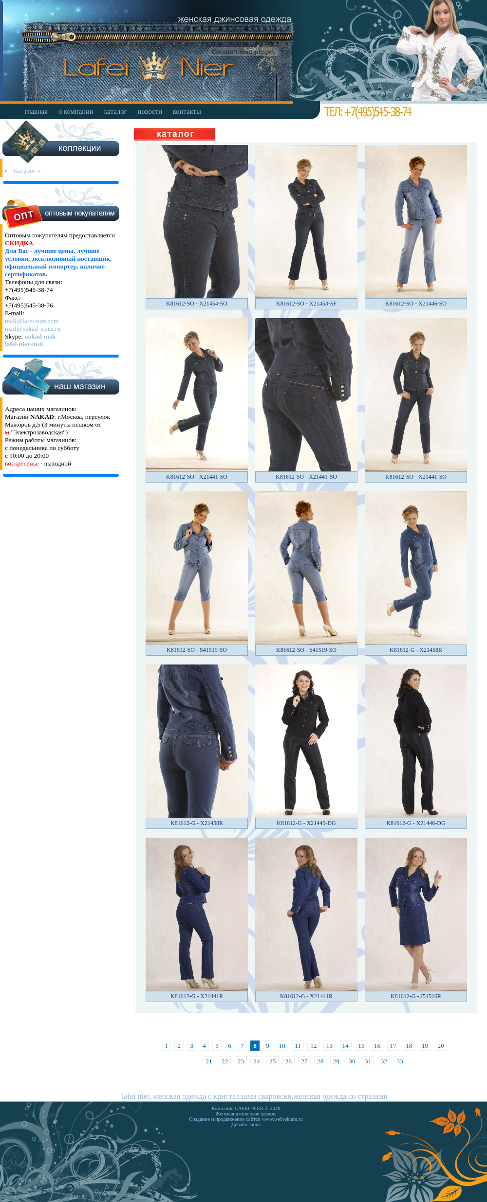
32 (384, 1061)
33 (399, 1061)
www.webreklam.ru (282, 1119)
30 (352, 1061)
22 (225, 1061)
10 (282, 1045)
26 (288, 1061)
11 (298, 1045)
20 (441, 1045)
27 (304, 1061)
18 (409, 1045)
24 (256, 1061)
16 (377, 1045)
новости (150, 111)
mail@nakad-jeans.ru (32, 328)
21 (209, 1061)
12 (313, 1045)
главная (36, 111)
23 (241, 1061)
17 (393, 1045)
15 (361, 1045)
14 (345, 1045)
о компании (76, 111)
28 (320, 1061)
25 (272, 1061)
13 (329, 1045)
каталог (115, 111)
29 (336, 1061)
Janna (255, 1124)
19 (425, 1045)
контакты (187, 111)
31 (368, 1061)
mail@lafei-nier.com (31, 320)
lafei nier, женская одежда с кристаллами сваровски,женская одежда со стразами (255, 1096)
